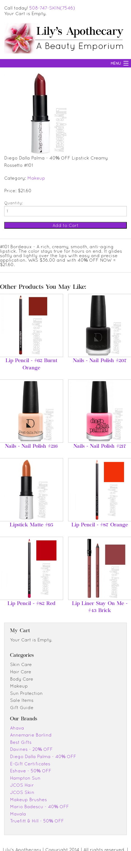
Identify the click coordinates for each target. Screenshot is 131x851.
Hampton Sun (25, 777)
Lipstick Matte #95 (31, 525)
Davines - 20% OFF (31, 749)
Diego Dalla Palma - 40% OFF (43, 756)
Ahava (17, 727)
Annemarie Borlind (31, 734)
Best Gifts (21, 742)
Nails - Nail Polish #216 (31, 446)
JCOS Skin (22, 792)
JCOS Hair (22, 784)
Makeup (36, 177)
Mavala (18, 813)
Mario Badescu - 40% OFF (39, 806)
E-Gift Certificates (30, 763)
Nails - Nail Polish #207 (100, 361)
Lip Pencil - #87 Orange (100, 525)
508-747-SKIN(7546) (52, 7)
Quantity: (13, 203)
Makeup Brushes (28, 799)
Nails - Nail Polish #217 (99, 446)
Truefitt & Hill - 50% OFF (37, 820)
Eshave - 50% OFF (30, 770)
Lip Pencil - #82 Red (31, 603)
